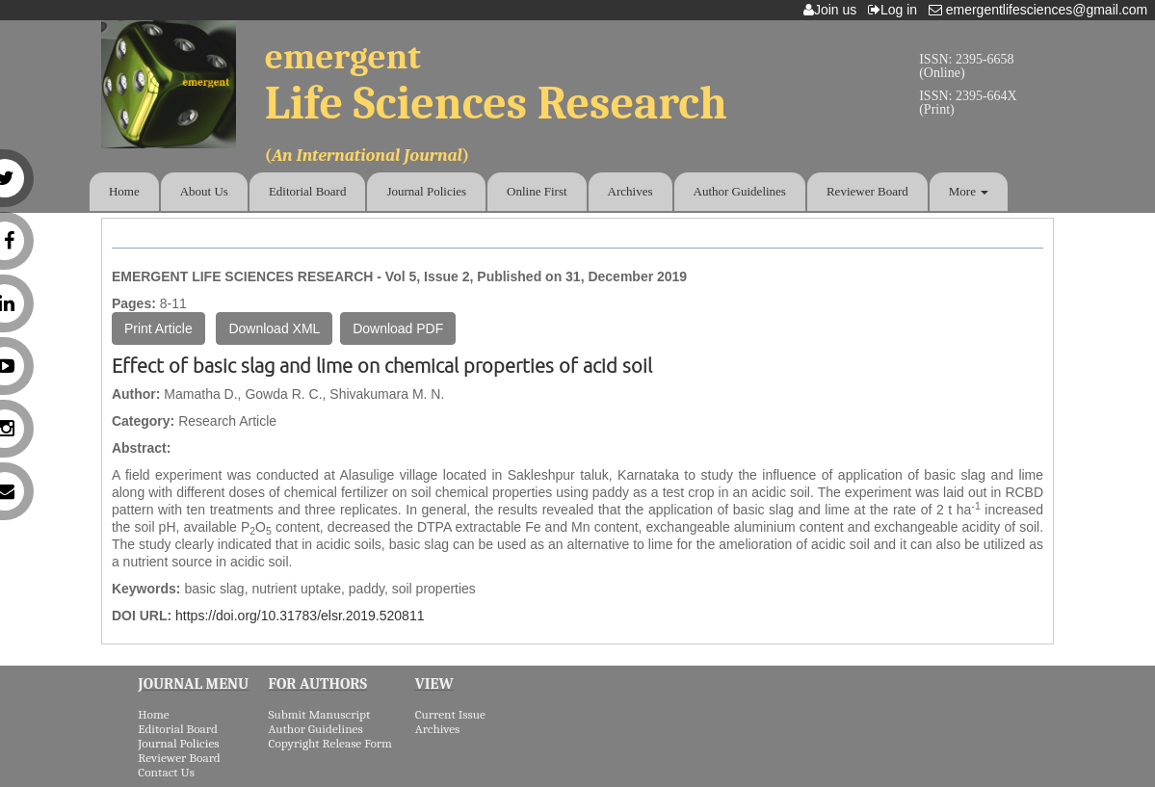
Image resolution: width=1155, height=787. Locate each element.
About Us (204, 191)
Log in (896, 9)
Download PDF (398, 328)
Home (124, 191)
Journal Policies (426, 191)
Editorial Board (308, 191)
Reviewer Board (867, 191)
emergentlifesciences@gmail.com (1042, 9)
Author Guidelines (740, 191)
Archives (630, 191)
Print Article (158, 328)
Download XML (274, 328)
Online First (536, 191)
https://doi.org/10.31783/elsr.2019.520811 (299, 615)
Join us (833, 9)
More (968, 191)
